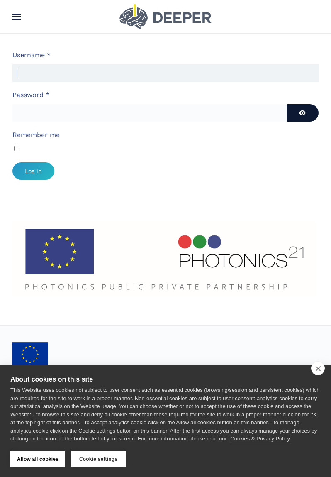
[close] (318, 368)
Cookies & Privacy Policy (260, 439)
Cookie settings (98, 459)
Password (30, 95)
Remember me (36, 135)
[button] (16, 16)
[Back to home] (165, 16)
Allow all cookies (37, 459)
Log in (33, 171)
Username (31, 55)
